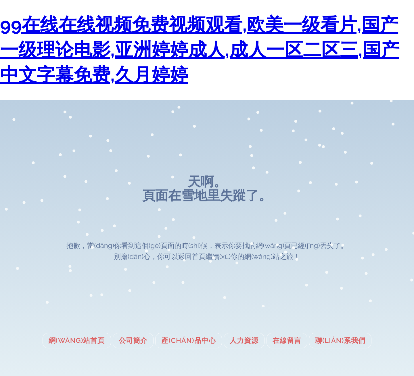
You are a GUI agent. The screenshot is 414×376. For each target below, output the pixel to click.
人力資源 (244, 340)
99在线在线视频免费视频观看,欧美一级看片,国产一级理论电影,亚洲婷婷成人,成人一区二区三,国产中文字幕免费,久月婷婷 (199, 49)
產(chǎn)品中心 (188, 340)
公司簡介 (133, 340)
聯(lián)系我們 (340, 340)
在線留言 (287, 340)
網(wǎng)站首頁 (77, 340)
